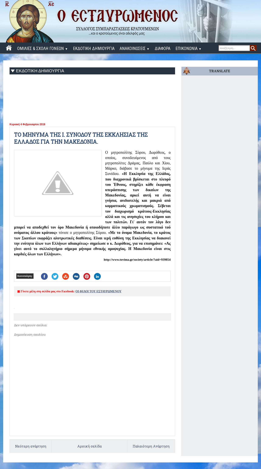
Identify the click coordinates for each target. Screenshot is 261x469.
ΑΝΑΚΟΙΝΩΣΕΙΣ (135, 48)
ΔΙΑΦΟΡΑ (162, 48)
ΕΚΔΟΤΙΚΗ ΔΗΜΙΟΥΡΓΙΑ (94, 48)
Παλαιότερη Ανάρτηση (151, 446)
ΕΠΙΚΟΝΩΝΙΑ (188, 48)
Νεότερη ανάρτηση (30, 446)
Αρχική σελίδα (89, 446)
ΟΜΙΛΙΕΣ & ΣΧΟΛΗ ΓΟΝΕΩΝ (42, 48)
